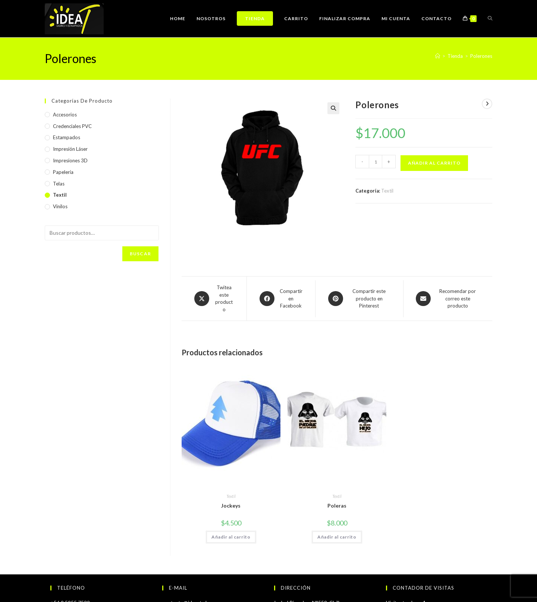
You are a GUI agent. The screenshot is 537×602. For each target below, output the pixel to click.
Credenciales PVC (72, 126)
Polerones (481, 56)
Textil (387, 191)
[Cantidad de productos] (375, 161)
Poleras (336, 505)
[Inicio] (437, 56)
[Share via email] (448, 299)
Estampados (66, 137)
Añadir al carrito (434, 163)
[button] (333, 108)
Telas (59, 184)
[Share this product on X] (214, 298)
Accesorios (65, 115)
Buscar (140, 253)
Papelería (63, 172)
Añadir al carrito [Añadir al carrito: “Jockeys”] (231, 537)
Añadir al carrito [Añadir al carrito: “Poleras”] (337, 537)
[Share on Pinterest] (359, 299)
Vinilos (60, 206)
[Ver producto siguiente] (487, 104)
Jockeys (231, 505)
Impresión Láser (70, 149)
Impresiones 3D (70, 160)
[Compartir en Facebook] (281, 299)
